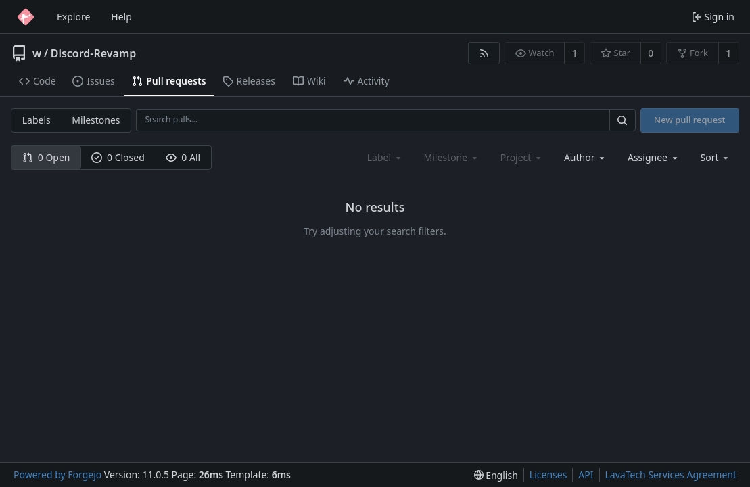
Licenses (548, 474)
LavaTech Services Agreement (670, 474)
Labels (36, 120)
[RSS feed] (484, 53)
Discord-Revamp (94, 53)
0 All (183, 157)
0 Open (46, 157)
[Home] (26, 17)
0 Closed (118, 157)
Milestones (96, 120)
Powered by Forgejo (57, 474)
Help (121, 16)
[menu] (716, 157)
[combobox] (585, 157)
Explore (73, 16)
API (585, 474)
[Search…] (622, 120)
